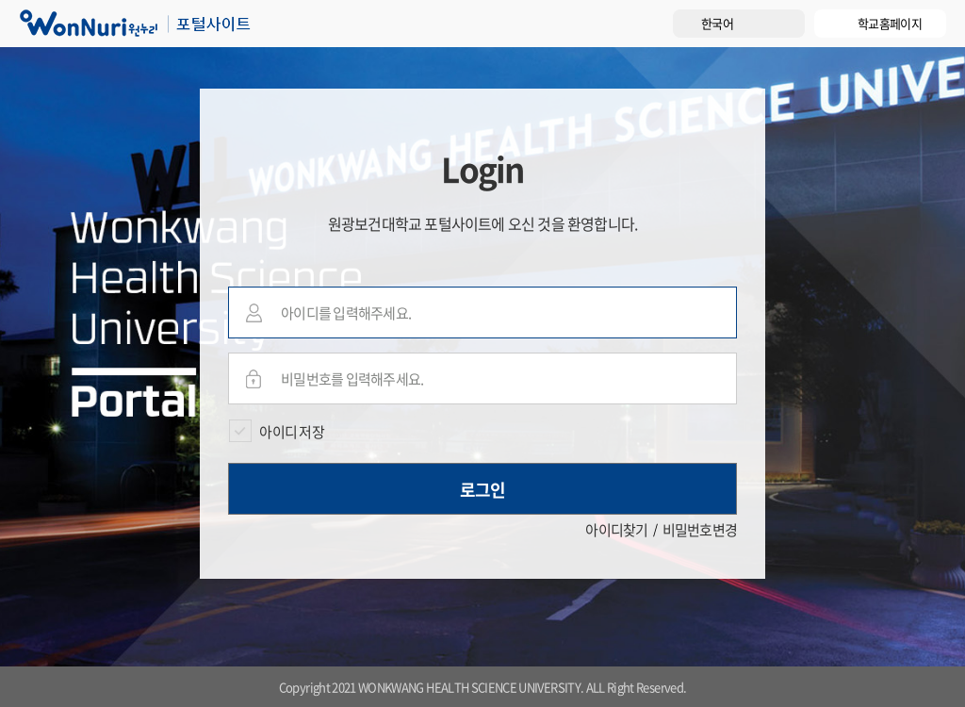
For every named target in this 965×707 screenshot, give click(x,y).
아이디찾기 (616, 529)
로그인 (482, 489)
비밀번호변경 (700, 529)
